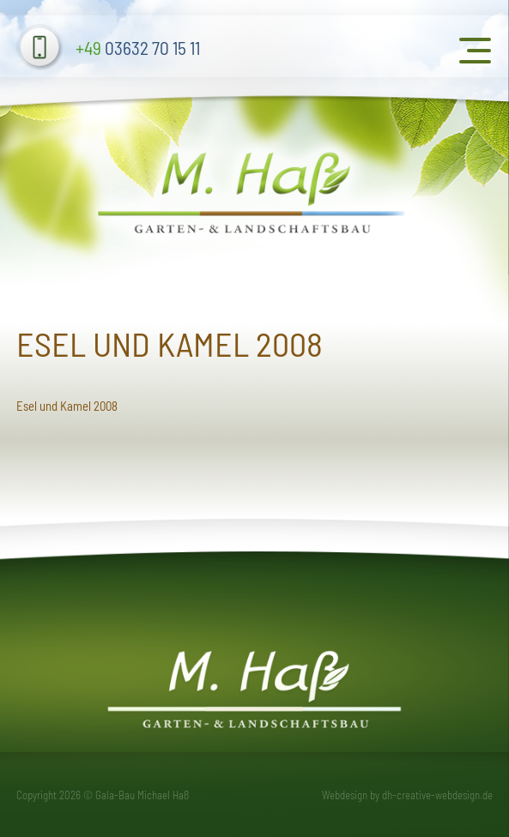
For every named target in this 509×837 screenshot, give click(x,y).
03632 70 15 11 (138, 47)
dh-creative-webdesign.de (437, 795)
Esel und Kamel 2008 (67, 405)
